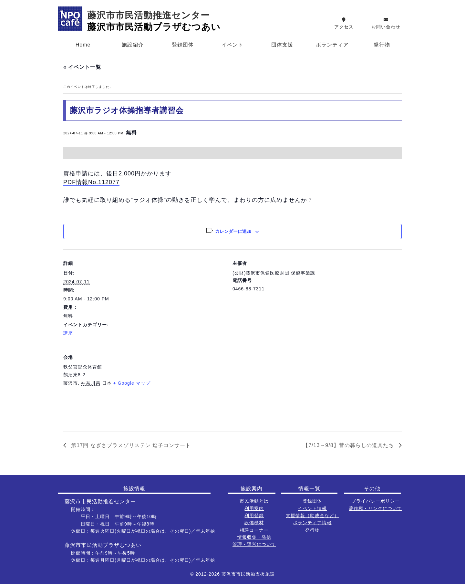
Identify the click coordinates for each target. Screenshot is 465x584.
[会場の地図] (368, 388)
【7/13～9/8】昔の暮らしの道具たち (349, 445)
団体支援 (282, 44)
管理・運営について (254, 544)
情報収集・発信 (254, 537)
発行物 (382, 44)
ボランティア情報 (312, 522)
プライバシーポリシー (375, 501)
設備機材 (254, 522)
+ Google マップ (131, 383)
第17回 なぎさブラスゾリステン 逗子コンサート (130, 445)
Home (83, 44)
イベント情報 (312, 508)
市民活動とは (254, 501)
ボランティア (332, 44)
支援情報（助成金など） (312, 515)
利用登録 (254, 515)
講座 (68, 333)
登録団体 (183, 44)
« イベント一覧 (82, 67)
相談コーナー (254, 530)
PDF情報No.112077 (91, 182)
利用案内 (254, 508)
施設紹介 (133, 44)
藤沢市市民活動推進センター (148, 15)
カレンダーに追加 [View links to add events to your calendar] (233, 231)
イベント (232, 44)
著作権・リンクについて (375, 508)
